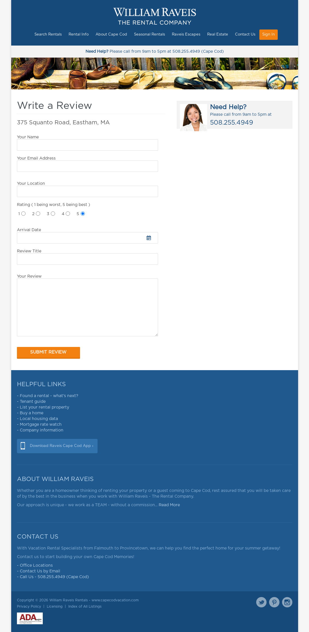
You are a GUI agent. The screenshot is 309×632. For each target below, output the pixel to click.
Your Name (87, 143)
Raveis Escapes (186, 34)
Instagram (287, 602)
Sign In (268, 34)
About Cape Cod (111, 34)
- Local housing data (37, 419)
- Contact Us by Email (38, 571)
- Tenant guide (31, 402)
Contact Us (245, 34)
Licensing (55, 606)
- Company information (40, 430)
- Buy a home (30, 413)
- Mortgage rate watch (39, 425)
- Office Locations (35, 566)
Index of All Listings (85, 606)
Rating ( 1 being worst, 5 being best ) (53, 205)
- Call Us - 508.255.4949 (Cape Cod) (53, 577)
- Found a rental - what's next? (47, 396)
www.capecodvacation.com (115, 600)
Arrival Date (87, 236)
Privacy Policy (29, 606)
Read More (169, 505)
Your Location (87, 189)
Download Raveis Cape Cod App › (61, 446)
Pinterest (274, 602)
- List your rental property (43, 407)
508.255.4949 (186, 52)
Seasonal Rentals (149, 34)
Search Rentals (48, 34)
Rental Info (79, 34)
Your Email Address (87, 164)
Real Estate (217, 34)
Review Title (87, 257)
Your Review (87, 305)
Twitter (261, 602)
